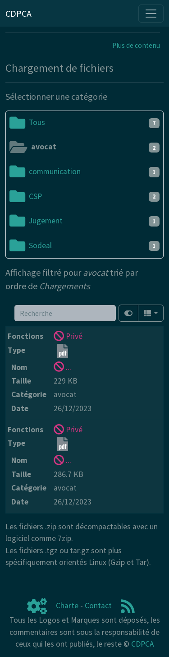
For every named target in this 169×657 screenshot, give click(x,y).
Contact (98, 606)
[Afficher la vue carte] (128, 313)
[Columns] (151, 313)
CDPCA (142, 644)
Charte (67, 606)
